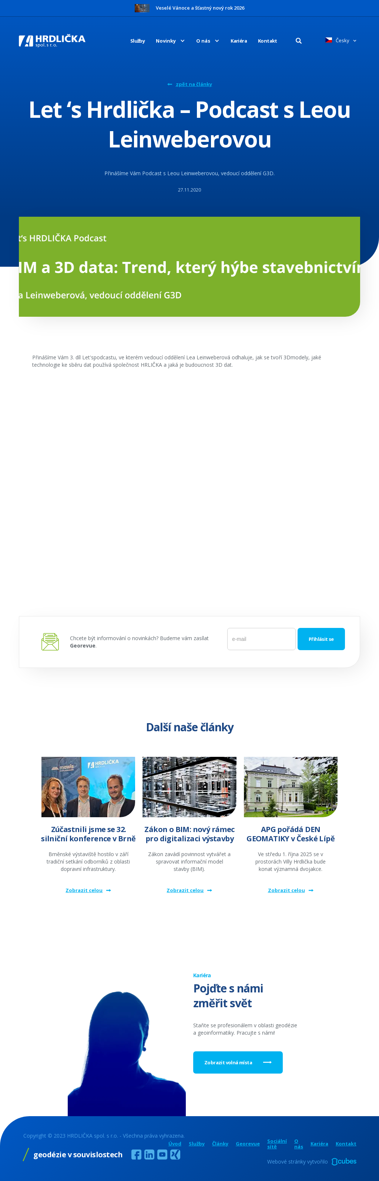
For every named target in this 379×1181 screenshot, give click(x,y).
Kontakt (267, 40)
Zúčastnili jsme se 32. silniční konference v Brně (88, 834)
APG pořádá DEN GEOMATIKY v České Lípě (290, 834)
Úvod (174, 1144)
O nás (298, 1144)
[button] (165, 41)
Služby (137, 40)
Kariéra (239, 40)
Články (220, 1144)
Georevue (248, 1144)
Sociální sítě (277, 1144)
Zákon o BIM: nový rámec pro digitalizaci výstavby (189, 834)
